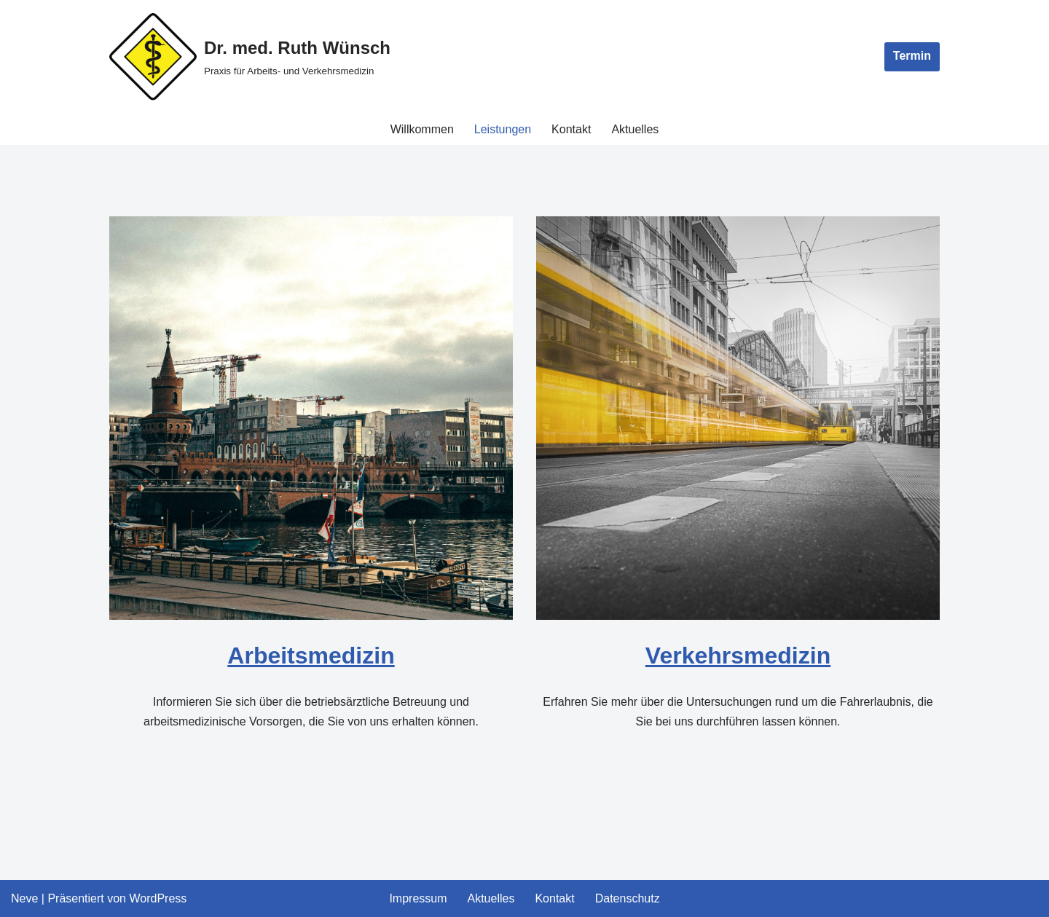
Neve (24, 898)
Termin (912, 56)
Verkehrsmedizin (737, 655)
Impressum (418, 898)
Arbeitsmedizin (310, 655)
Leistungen (502, 129)
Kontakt (571, 129)
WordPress (157, 898)
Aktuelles (635, 129)
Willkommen (422, 129)
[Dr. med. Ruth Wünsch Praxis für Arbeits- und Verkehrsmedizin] (249, 57)
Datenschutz (627, 898)
